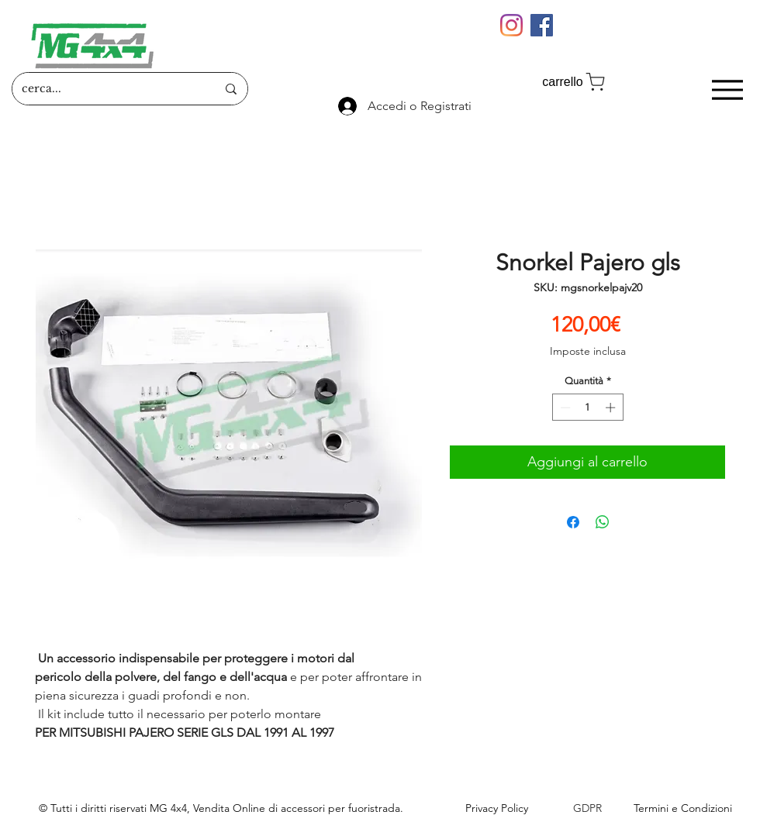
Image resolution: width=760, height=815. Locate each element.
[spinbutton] (587, 407)
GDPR (587, 808)
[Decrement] (563, 407)
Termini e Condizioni (683, 808)
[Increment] (612, 407)
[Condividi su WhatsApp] (602, 522)
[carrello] (574, 81)
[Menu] (727, 89)
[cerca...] (107, 89)
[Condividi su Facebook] (573, 522)
